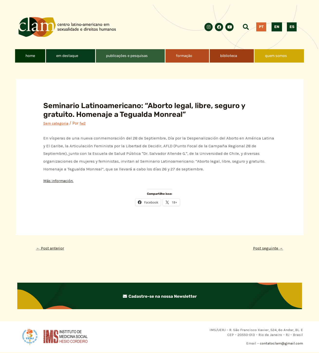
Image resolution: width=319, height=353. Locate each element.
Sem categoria (57, 123)
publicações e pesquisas (127, 56)
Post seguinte (266, 248)
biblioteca (228, 56)
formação (184, 56)
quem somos (276, 56)
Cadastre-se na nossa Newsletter (160, 296)
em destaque (67, 56)
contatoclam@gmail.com (281, 344)
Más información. (60, 180)
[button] (70, 56)
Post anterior (51, 248)
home (30, 56)
